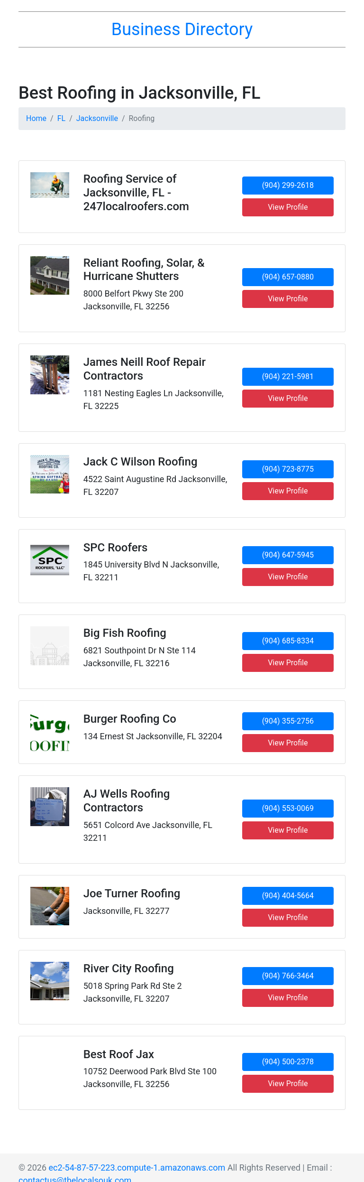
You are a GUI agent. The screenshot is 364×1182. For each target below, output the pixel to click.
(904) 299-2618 (288, 185)
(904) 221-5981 (288, 376)
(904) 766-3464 (288, 975)
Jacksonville (97, 118)
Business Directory (182, 29)
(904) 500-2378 (288, 1061)
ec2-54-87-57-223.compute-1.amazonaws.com (137, 1168)
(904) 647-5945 (288, 554)
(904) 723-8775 (288, 469)
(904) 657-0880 (288, 276)
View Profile (288, 207)
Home (36, 118)
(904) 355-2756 (288, 721)
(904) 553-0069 (288, 808)
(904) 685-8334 (288, 640)
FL (61, 118)
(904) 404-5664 (288, 895)
